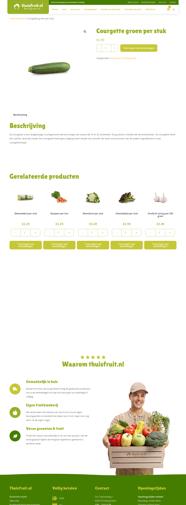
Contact (172, 2)
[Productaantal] (106, 48)
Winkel (21, 18)
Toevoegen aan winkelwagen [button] (25, 245)
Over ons (162, 2)
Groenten (115, 58)
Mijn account (133, 2)
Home (13, 18)
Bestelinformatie (148, 2)
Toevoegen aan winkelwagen (139, 48)
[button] (85, 31)
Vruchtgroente (128, 58)
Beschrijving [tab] (20, 114)
